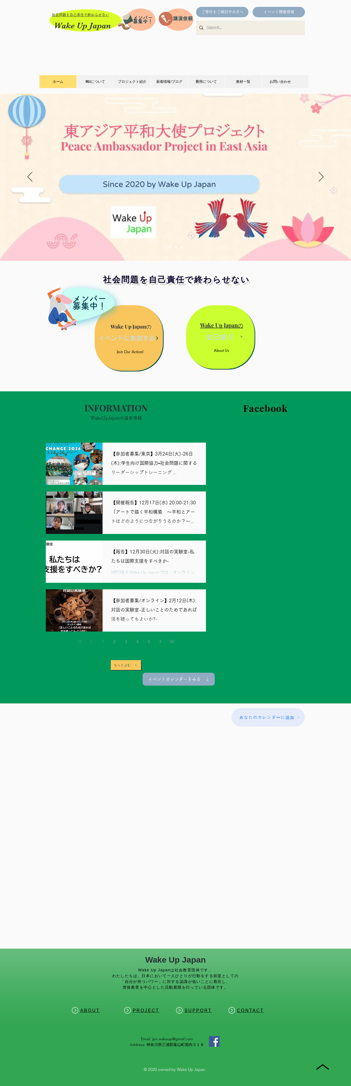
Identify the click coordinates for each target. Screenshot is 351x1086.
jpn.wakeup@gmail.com (172, 1038)
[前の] (29, 177)
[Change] (176, 247)
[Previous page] (91, 641)
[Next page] (160, 641)
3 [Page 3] (126, 641)
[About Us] (222, 350)
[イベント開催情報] (279, 12)
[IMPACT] (182, 247)
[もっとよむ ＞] (126, 665)
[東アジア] (169, 247)
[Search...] (249, 28)
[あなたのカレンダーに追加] (268, 717)
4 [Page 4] (137, 641)
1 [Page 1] (103, 641)
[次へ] (321, 177)
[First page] (80, 641)
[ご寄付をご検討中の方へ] (222, 12)
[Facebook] (214, 1041)
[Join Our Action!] (131, 352)
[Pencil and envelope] (125, 21)
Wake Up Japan (82, 25)
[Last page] (172, 641)
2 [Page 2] (114, 641)
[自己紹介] (220, 337)
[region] (74, 306)
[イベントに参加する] (129, 338)
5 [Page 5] (149, 641)
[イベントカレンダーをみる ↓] (179, 679)
